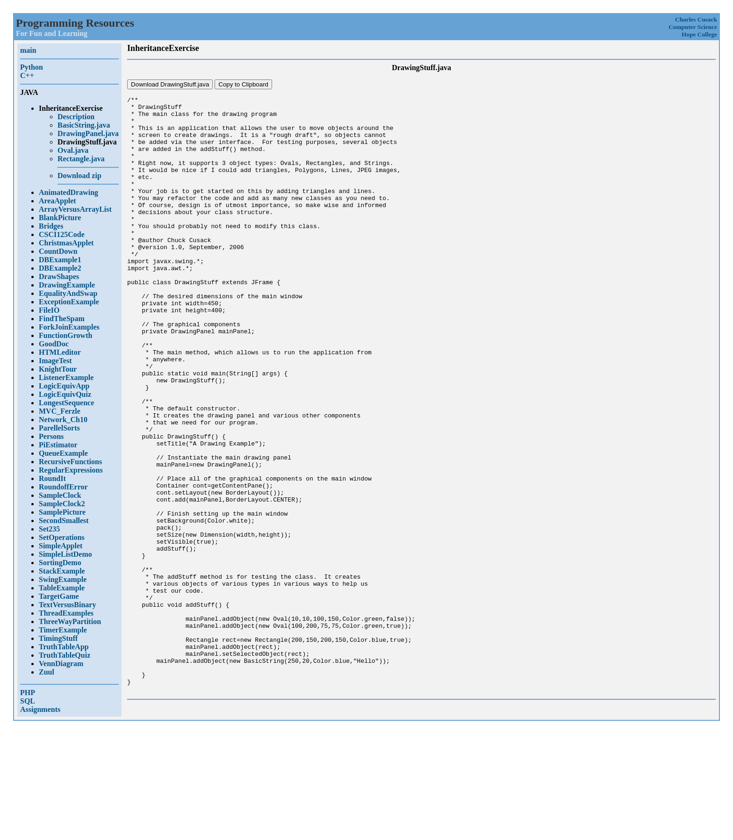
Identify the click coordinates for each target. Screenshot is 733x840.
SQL (27, 701)
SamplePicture (62, 512)
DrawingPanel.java (88, 133)
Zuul (46, 672)
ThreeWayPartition (70, 621)
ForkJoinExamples (69, 327)
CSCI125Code (62, 234)
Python (31, 67)
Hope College (699, 34)
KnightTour (58, 369)
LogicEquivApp (64, 386)
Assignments (40, 709)
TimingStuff (58, 638)
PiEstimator (58, 445)
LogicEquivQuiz (65, 394)
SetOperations (62, 537)
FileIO (49, 310)
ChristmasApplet (66, 243)
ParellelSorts (59, 428)
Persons (51, 436)
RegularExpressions (71, 470)
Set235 (49, 529)
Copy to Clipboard (243, 84)
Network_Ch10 (63, 420)
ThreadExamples (66, 613)
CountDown (58, 251)
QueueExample (63, 453)
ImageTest (55, 361)
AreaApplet (57, 201)
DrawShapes (59, 276)
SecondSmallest (64, 520)
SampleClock (60, 495)
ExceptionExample (69, 302)
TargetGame (59, 596)
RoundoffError (63, 487)
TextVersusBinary (67, 605)
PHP (27, 692)
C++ (27, 75)
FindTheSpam (62, 319)
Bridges (51, 226)
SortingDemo (60, 563)
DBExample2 (60, 268)
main (28, 50)
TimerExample (63, 630)
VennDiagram (61, 664)
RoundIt (52, 478)
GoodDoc (54, 344)
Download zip (79, 175)
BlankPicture (60, 218)
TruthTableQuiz (64, 655)
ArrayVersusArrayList (75, 209)
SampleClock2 (62, 504)
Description (75, 117)
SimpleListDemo (65, 554)
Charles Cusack (696, 19)
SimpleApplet (60, 546)
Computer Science (692, 26)
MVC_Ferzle (59, 411)
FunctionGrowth (65, 335)
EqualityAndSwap (68, 293)
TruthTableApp (64, 647)
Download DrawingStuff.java (170, 84)
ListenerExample (66, 377)
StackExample (62, 571)
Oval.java (72, 150)
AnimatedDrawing (68, 192)
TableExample (62, 588)
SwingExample (62, 579)
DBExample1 (60, 260)
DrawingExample (67, 285)
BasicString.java (83, 125)
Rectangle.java (81, 159)
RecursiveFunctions (70, 462)
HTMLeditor (60, 352)
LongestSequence (66, 403)
